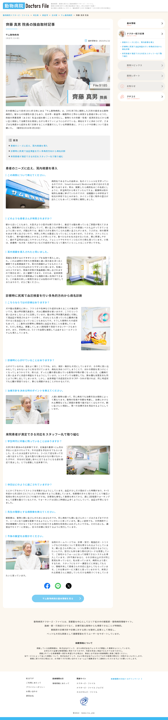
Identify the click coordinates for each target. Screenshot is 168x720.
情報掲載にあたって (60, 683)
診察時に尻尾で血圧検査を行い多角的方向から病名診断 (38, 151)
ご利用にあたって (33, 682)
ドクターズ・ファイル (86, 683)
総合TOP (30, 678)
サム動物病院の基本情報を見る (58, 598)
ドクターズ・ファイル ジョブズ (90, 687)
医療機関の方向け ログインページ (125, 679)
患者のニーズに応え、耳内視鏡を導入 (29, 145)
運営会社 (30, 695)
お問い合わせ (32, 691)
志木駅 (54, 15)
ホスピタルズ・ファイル (87, 692)
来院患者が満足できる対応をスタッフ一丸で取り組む (37, 156)
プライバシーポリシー (35, 687)
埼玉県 (36, 15)
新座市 (45, 15)
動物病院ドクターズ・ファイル (16, 15)
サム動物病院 (66, 15)
